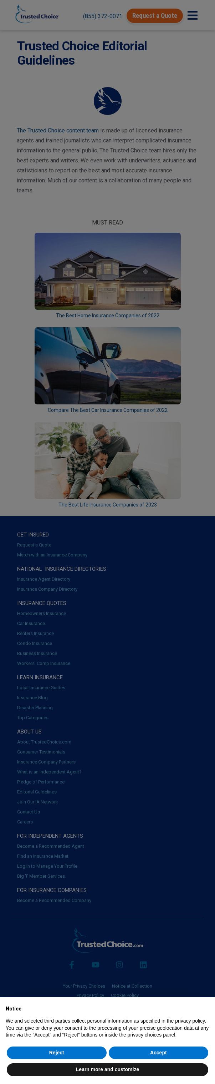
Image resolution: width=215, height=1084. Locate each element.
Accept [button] (158, 1052)
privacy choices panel (151, 1035)
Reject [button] (56, 1052)
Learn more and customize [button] (107, 1069)
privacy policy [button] (190, 1021)
